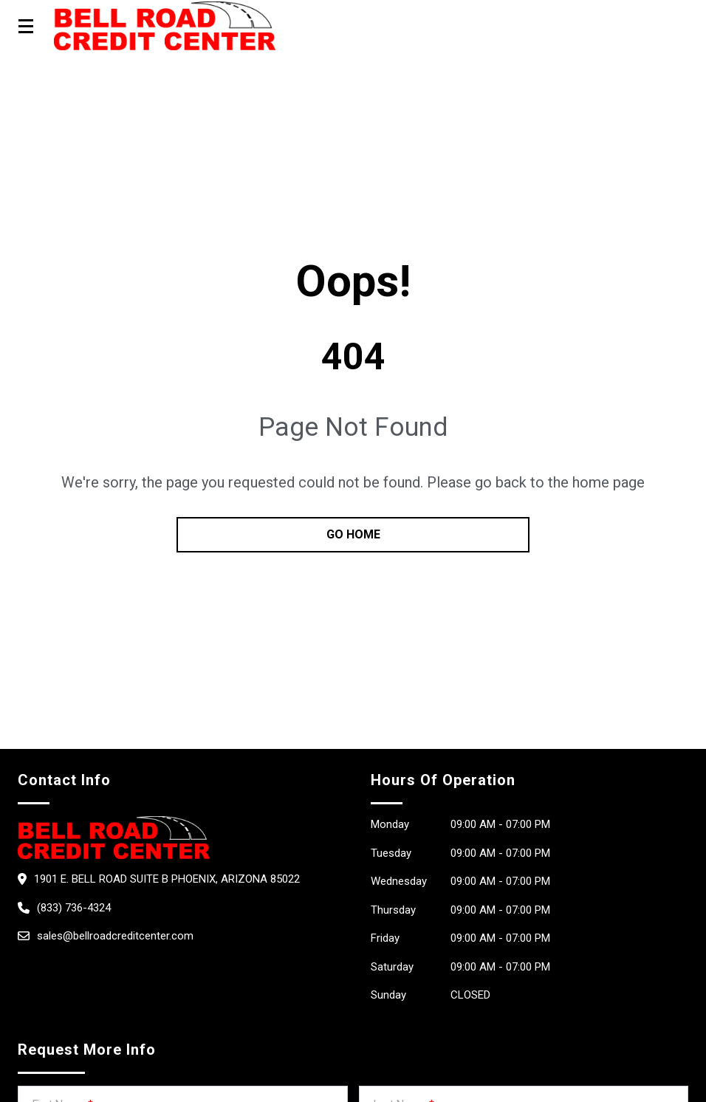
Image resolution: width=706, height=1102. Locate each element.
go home (353, 534)
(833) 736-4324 (74, 907)
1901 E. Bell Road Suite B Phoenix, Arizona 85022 (167, 879)
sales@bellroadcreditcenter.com (115, 935)
